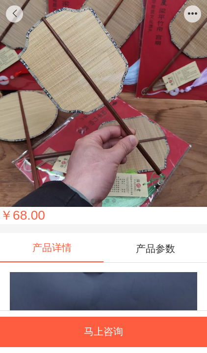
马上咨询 (103, 331)
